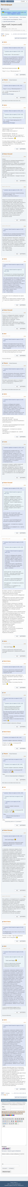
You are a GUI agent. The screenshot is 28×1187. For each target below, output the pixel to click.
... (12, 34)
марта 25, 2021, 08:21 (6, 923)
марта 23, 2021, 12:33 (6, 484)
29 (13, 34)
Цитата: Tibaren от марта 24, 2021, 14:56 (13, 792)
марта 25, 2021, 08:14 (6, 896)
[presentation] (13, 1160)
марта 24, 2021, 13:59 (6, 694)
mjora (5, 42)
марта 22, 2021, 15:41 (6, 82)
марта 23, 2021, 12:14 (6, 444)
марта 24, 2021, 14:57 (6, 789)
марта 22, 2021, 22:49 (6, 225)
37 (26, 34)
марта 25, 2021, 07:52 (6, 832)
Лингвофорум (6, 5)
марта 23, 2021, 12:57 (6, 538)
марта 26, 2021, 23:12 (6, 1022)
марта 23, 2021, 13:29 (6, 643)
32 (18, 34)
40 (5, 35)
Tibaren (20, 19)
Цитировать (21, 74)
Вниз (2, 34)
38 (1, 35)
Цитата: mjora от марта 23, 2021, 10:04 (13, 488)
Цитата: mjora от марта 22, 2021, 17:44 (13, 190)
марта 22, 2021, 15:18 (6, 44)
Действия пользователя (20, 38)
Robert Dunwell (8, 154)
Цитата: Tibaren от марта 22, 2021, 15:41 (13, 110)
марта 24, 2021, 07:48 (6, 663)
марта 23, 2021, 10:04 (6, 396)
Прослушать (4, 1150)
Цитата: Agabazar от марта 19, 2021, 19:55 (14, 447)
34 (21, 34)
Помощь (12, 1182)
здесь (22, 12)
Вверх (2, 1093)
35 (23, 34)
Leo (5, 692)
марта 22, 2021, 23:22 (6, 312)
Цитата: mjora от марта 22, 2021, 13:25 (14, 51)
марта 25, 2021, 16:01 (6, 948)
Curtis (5, 441)
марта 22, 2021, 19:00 (6, 156)
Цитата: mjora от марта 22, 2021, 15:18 (13, 85)
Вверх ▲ (16, 1182)
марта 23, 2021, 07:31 (6, 365)
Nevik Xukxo (7, 661)
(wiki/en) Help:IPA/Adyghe (8, 94)
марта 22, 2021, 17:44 (6, 107)
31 (17, 34)
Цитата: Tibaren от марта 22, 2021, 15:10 (13, 47)
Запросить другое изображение (14, 1150)
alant (5, 333)
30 (15, 34)
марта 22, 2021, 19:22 (6, 186)
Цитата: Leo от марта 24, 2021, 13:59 (12, 737)
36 (24, 34)
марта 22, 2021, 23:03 (6, 261)
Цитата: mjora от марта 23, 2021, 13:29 (13, 666)
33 (20, 34)
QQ (16, 74)
